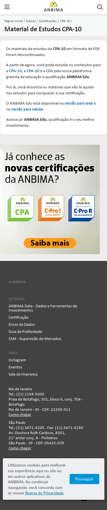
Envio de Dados (22, 325)
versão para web (78, 103)
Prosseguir (84, 478)
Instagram (17, 360)
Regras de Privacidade (44, 492)
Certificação (19, 318)
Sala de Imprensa (23, 374)
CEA (49, 71)
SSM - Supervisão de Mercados (35, 339)
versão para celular (27, 109)
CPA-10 (15, 71)
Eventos (15, 367)
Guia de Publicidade (25, 332)
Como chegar (20, 415)
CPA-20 (33, 71)
